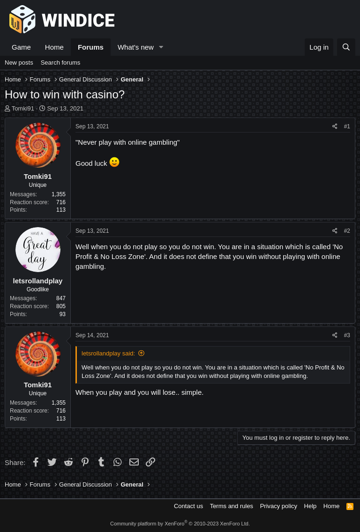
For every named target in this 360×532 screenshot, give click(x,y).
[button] (161, 47)
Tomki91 (23, 108)
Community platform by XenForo (180, 523)
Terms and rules (231, 506)
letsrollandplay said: (108, 353)
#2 (347, 231)
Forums (91, 47)
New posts (19, 62)
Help (310, 506)
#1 (347, 126)
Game (21, 47)
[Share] (335, 126)
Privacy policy (278, 506)
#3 (347, 335)
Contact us (188, 506)
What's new (136, 47)
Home (54, 47)
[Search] (346, 47)
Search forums (61, 62)
